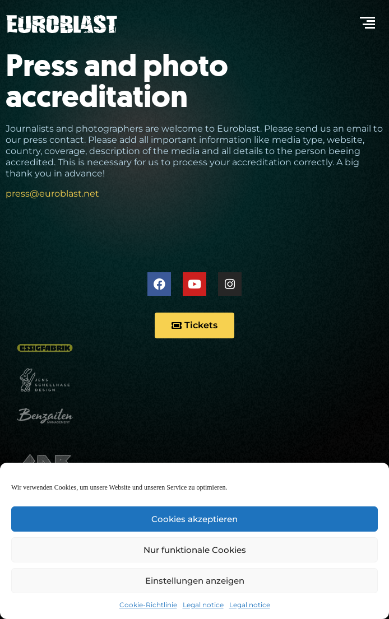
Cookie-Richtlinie (148, 605)
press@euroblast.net (52, 193)
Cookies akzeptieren (194, 519)
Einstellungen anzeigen (194, 580)
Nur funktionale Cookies (194, 549)
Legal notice (203, 605)
